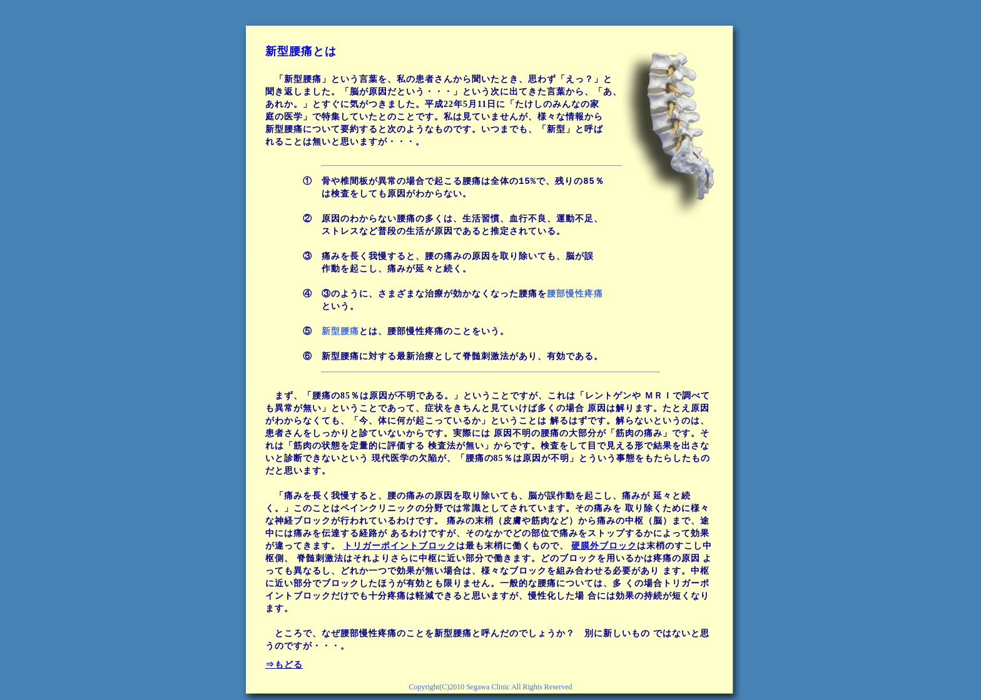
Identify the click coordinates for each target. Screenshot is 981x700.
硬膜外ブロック (604, 545)
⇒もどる (284, 664)
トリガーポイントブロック (399, 545)
